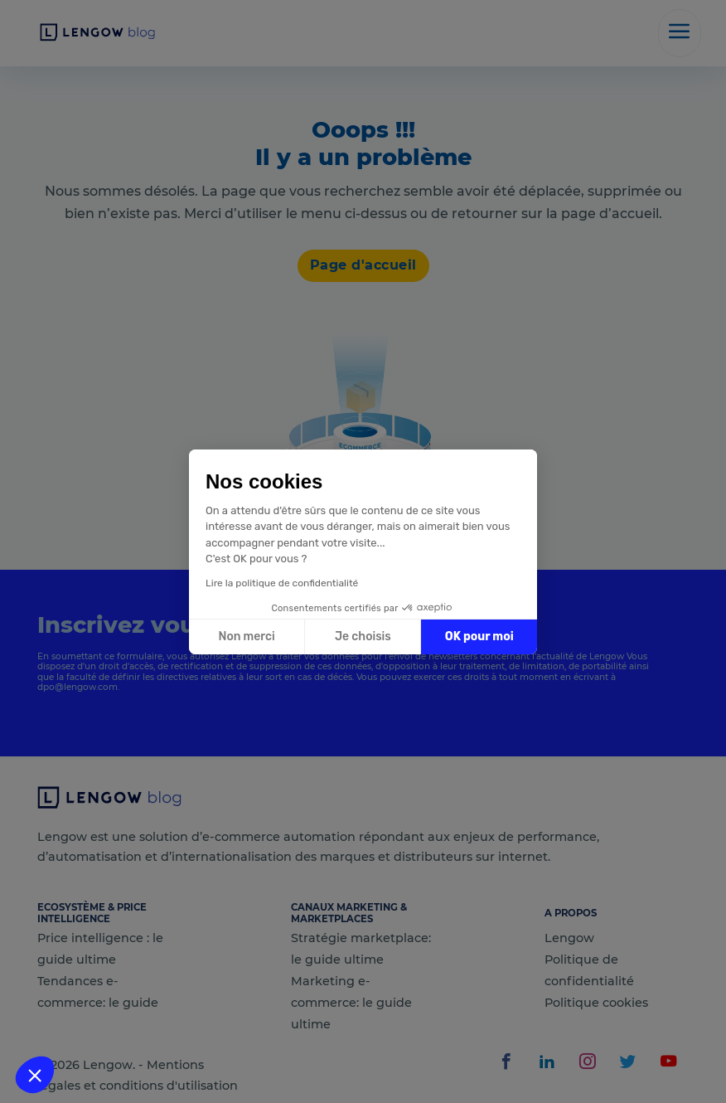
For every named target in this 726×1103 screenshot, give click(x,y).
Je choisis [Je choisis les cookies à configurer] (363, 636)
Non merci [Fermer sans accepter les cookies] (246, 636)
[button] (35, 1075)
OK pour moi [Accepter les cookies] (479, 636)
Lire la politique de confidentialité (282, 583)
